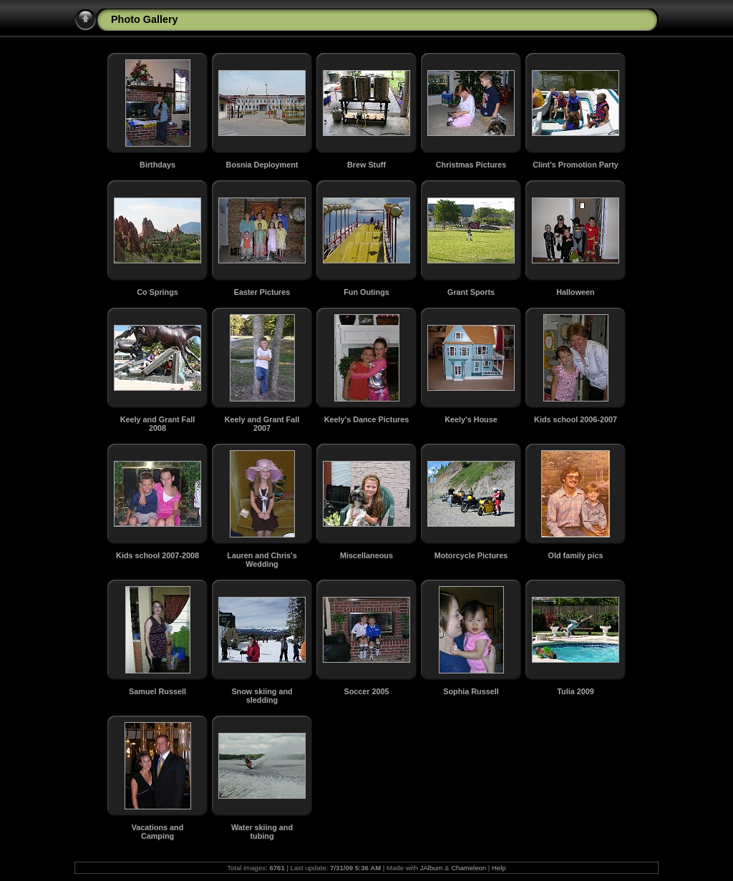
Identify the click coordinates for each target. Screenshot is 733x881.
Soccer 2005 (366, 691)
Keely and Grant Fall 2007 (262, 423)
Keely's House (471, 419)
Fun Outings (366, 292)
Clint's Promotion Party (575, 164)
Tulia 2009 (575, 691)
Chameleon (468, 868)
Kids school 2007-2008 (157, 555)
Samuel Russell (157, 691)
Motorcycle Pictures (471, 555)
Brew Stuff (366, 164)
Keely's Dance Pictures (366, 419)
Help (499, 868)
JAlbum (430, 868)
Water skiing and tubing (262, 831)
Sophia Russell (470, 691)
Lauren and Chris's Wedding (261, 559)
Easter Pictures (262, 292)
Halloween (575, 292)
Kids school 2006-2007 (575, 419)
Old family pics (575, 555)
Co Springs (157, 292)
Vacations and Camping (158, 831)
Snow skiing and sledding (261, 695)
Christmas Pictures (471, 164)
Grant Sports (471, 292)
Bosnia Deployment (262, 164)
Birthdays (157, 164)
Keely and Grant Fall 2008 (157, 423)
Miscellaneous (366, 555)
